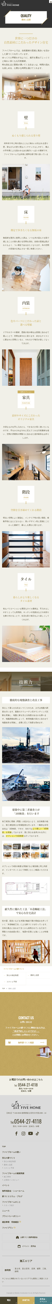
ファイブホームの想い (11, 1152)
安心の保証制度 (13, 975)
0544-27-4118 (26, 1085)
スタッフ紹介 (9, 1205)
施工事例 (7, 1177)
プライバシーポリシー (11, 1216)
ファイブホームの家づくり (13, 969)
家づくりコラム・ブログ (12, 1196)
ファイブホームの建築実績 (13, 1173)
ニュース (5, 1211)
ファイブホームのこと (11, 1202)
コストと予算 (12, 982)
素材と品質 (34, 975)
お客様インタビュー (11, 1180)
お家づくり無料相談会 (29, 1237)
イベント (5, 1185)
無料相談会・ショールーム (13, 1191)
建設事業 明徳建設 (10, 1222)
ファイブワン (7, 1228)
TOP (3, 988)
